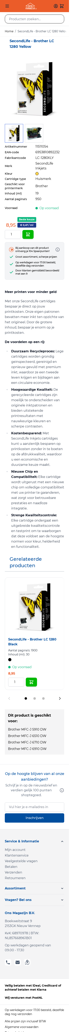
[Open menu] (7, 6)
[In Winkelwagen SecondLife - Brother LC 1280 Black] (31, 682)
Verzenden (13, 872)
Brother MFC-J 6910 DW (27, 749)
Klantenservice (17, 855)
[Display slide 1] (25, 698)
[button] (34, 841)
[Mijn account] (56, 6)
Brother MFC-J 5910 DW (27, 729)
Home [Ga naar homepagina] (9, 31)
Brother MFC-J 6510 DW (27, 736)
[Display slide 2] (34, 698)
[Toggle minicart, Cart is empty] (61, 6)
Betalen (11, 867)
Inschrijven (35, 818)
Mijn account (15, 850)
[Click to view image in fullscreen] (34, 89)
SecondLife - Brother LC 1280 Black (32, 641)
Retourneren (15, 878)
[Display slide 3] (43, 698)
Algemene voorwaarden (21, 1027)
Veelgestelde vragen (21, 861)
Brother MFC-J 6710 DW (27, 742)
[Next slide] (59, 698)
